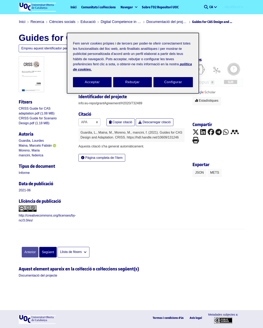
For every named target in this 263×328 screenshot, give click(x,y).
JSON (199, 172)
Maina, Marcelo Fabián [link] (35, 145)
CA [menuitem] (211, 7)
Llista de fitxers (71, 252)
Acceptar (92, 82)
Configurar (173, 82)
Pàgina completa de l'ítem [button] (102, 157)
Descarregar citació (154, 122)
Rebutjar (132, 82)
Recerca (37, 22)
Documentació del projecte (166, 22)
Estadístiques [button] (206, 100)
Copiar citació (120, 122)
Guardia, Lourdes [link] (31, 140)
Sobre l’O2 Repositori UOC (160, 7)
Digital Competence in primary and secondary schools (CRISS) (121, 22)
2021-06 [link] (25, 190)
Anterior (30, 252)
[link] (24, 172)
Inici (73, 7)
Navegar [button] (127, 7)
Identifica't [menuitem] (232, 7)
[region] (133, 63)
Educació (88, 22)
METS (214, 172)
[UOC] (37, 323)
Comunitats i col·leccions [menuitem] (98, 7)
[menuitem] (129, 7)
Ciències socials (62, 22)
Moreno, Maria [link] (29, 150)
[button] (206, 7)
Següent (48, 252)
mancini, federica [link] (31, 155)
